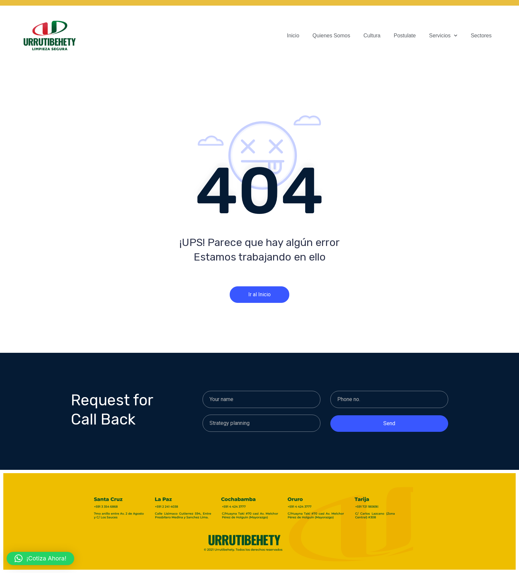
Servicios (443, 36)
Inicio (293, 35)
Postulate (405, 35)
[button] (40, 558)
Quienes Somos (331, 35)
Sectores (481, 35)
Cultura (372, 35)
